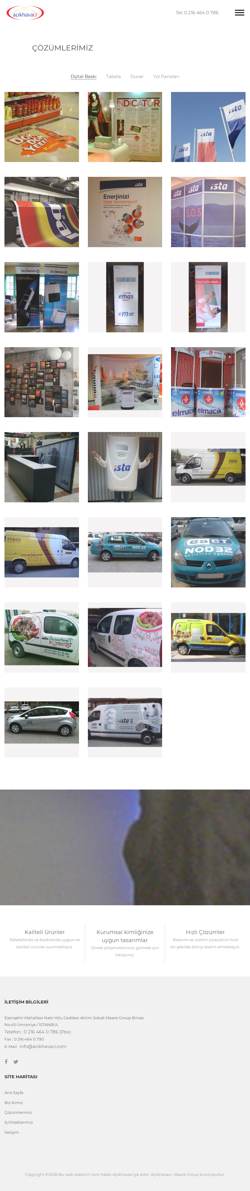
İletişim (11, 1132)
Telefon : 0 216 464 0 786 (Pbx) (37, 1032)
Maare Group (186, 1174)
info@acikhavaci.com (43, 1046)
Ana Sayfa (13, 1092)
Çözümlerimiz (18, 1112)
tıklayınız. (125, 954)
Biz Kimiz (13, 1102)
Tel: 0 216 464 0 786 (197, 12)
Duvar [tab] (137, 76)
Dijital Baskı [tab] (83, 76)
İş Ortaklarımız (18, 1122)
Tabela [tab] (113, 76)
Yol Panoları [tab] (166, 76)
